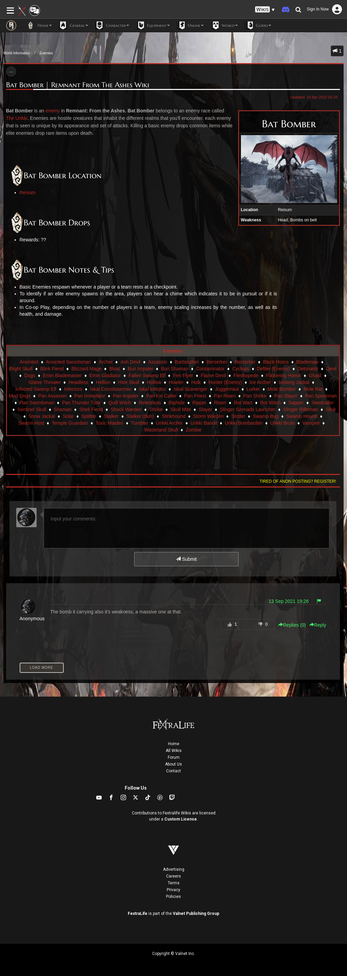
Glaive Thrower (45, 382)
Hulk (196, 382)
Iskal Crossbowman (110, 389)
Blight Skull (21, 368)
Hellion (103, 382)
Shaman (63, 409)
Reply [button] (317, 625)
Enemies (46, 53)
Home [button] (39, 25)
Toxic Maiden (109, 423)
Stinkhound (173, 416)
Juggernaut (227, 389)
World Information (16, 53)
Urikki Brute (282, 423)
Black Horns (275, 362)
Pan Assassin (52, 396)
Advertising (173, 869)
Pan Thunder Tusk (81, 402)
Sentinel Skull (31, 409)
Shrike (156, 409)
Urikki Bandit (203, 423)
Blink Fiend (52, 368)
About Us (173, 764)
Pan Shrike (254, 396)
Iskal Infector (152, 389)
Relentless (150, 402)
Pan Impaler (125, 396)
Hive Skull (128, 382)
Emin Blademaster (62, 375)
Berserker (216, 362)
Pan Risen (225, 396)
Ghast (315, 375)
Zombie (194, 429)
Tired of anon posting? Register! (298, 481)
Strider (238, 416)
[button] (264, 10)
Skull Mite (180, 409)
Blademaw (307, 362)
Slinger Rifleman (300, 409)
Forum (174, 757)
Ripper (199, 402)
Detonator (308, 368)
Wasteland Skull (161, 429)
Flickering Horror (283, 375)
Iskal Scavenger (190, 389)
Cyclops (240, 368)
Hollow (154, 382)
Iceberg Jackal (294, 382)
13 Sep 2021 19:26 (288, 601)
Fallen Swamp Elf (146, 375)
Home (173, 743)
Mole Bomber (282, 389)
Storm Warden (208, 416)
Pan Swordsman (37, 402)
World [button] (224, 25)
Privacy (173, 889)
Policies (173, 896)
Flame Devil (213, 375)
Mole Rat (313, 389)
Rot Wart (243, 402)
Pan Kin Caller (161, 396)
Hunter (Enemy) (225, 382)
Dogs (29, 375)
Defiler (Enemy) (273, 368)
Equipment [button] (153, 25)
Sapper (296, 402)
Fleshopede (245, 375)
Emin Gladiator (105, 375)
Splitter (88, 416)
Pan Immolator (89, 396)
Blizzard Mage (87, 368)
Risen (220, 402)
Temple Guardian (70, 423)
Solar (68, 416)
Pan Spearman (320, 396)
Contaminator (210, 368)
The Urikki (16, 118)
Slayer (205, 409)
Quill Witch (119, 402)
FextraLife (137, 913)
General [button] (73, 25)
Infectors (73, 389)
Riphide (177, 402)
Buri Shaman (174, 368)
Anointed (29, 362)
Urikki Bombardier (243, 423)
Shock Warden (125, 409)
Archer (106, 362)
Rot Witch (270, 402)
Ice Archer (260, 382)
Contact (173, 771)
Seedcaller (322, 402)
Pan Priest (195, 396)
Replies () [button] (292, 625)
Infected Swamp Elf (36, 389)
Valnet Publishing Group (196, 913)
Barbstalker (187, 362)
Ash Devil (130, 362)
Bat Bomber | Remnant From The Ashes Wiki (77, 85)
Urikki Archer (169, 423)
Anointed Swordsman (68, 362)
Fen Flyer (183, 375)
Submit (186, 559)
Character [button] (112, 25)
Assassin (157, 362)
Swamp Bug (265, 416)
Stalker (111, 416)
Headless (78, 382)
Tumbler (139, 423)
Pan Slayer (285, 396)
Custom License (180, 819)
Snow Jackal (41, 416)
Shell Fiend (91, 409)
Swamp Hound (302, 416)
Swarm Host (31, 423)
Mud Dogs (19, 396)
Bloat (114, 368)
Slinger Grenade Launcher (247, 409)
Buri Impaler (140, 368)
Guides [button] (258, 25)
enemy (52, 110)
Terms (174, 883)
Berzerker (245, 362)
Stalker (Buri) (140, 416)
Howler (176, 382)
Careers (173, 876)
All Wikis (174, 750)
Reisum (28, 192)
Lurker (253, 389)
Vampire (311, 423)
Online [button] (190, 25)
